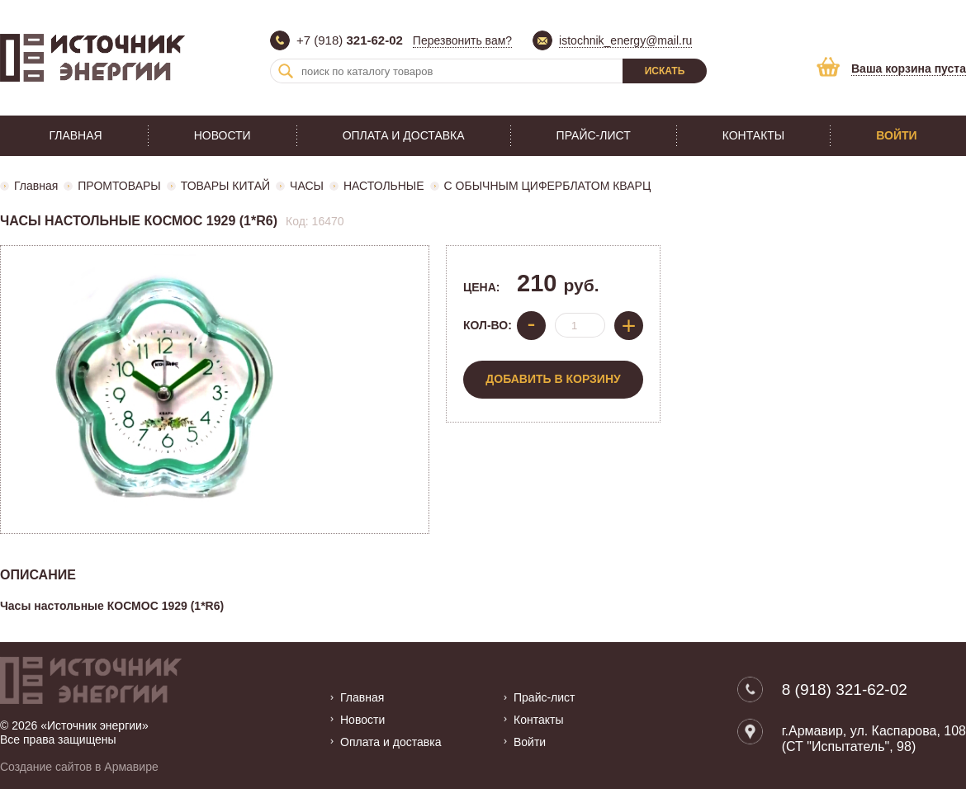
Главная (75, 135)
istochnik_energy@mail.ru (625, 40)
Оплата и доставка (404, 135)
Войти (896, 135)
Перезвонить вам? (462, 40)
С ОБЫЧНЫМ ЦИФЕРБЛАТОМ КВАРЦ (547, 185)
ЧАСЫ (307, 185)
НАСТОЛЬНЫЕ (383, 185)
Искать (665, 71)
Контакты (753, 135)
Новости (222, 135)
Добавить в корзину (552, 378)
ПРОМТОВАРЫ (119, 185)
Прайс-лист (593, 135)
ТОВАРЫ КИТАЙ (225, 185)
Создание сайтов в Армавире (79, 766)
